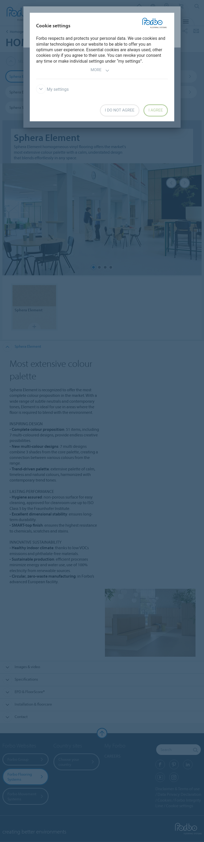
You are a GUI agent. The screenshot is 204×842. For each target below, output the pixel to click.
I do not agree (119, 110)
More (100, 70)
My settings (52, 89)
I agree (155, 110)
